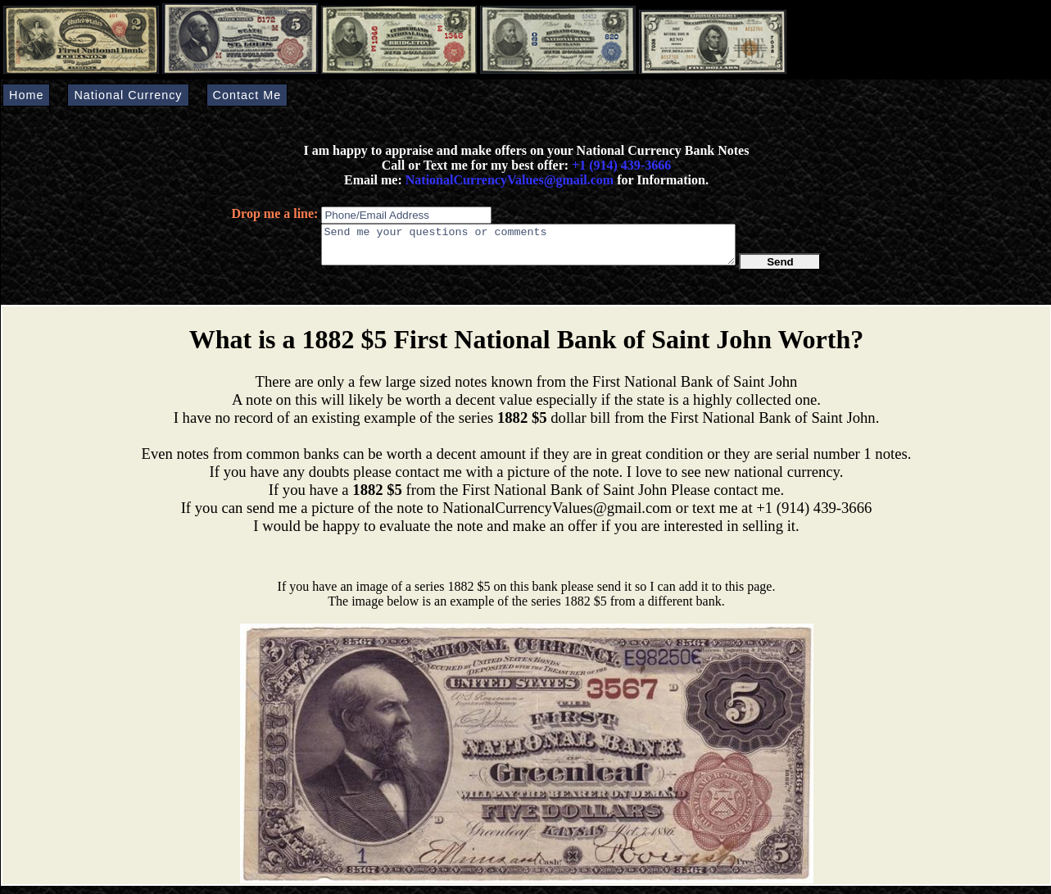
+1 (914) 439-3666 (621, 165)
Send (780, 269)
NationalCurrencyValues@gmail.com (508, 180)
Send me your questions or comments (528, 248)
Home (26, 95)
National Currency (128, 95)
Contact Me (247, 95)
